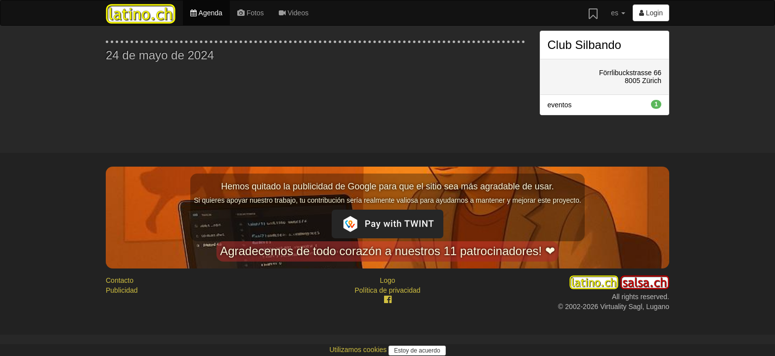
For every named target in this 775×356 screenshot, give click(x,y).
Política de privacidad (387, 290)
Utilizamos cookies (358, 350)
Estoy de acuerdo (417, 350)
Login (651, 13)
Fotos (250, 13)
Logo (387, 280)
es (618, 13)
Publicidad (122, 290)
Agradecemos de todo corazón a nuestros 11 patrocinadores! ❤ (387, 251)
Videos (293, 13)
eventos (605, 104)
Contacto (119, 280)
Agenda (206, 13)
